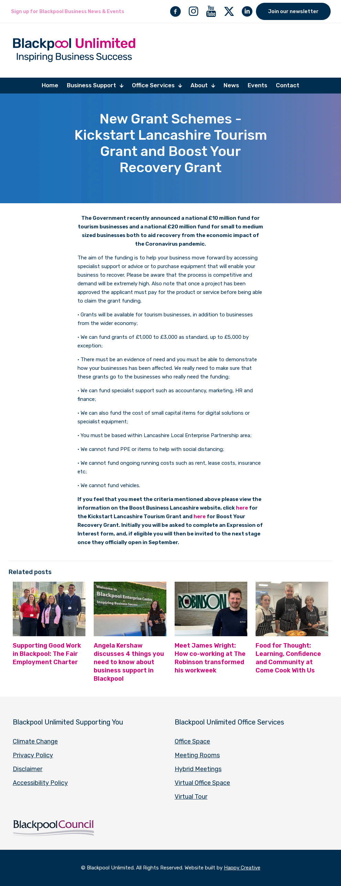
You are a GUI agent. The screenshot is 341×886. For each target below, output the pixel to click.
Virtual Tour (191, 796)
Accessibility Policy (40, 783)
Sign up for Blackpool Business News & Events (67, 11)
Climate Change (35, 741)
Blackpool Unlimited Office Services (229, 722)
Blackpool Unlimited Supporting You (68, 722)
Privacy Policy (33, 755)
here (242, 508)
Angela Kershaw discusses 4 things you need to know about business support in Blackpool (129, 662)
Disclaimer (27, 769)
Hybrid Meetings (198, 769)
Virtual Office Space (202, 783)
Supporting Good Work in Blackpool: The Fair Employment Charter (47, 654)
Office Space (192, 741)
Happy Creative (242, 868)
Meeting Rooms (197, 755)
